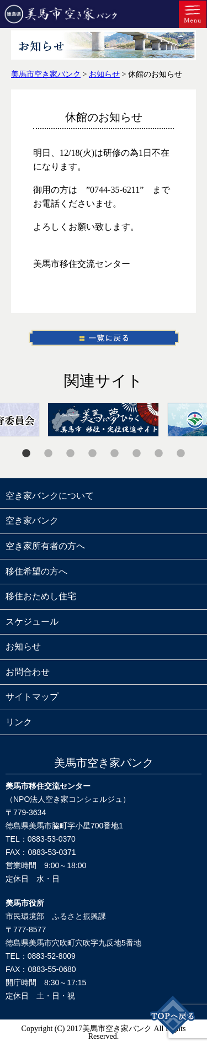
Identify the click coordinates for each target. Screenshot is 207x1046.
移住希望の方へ (36, 571)
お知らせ (23, 646)
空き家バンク (32, 520)
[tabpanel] (103, 420)
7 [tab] (158, 453)
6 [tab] (136, 453)
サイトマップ (32, 696)
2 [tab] (48, 453)
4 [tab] (92, 453)
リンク (19, 722)
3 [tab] (70, 453)
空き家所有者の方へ (45, 546)
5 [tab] (114, 453)
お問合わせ (28, 672)
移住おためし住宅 (41, 596)
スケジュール (32, 621)
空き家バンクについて (50, 495)
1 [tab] (26, 453)
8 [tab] (181, 453)
